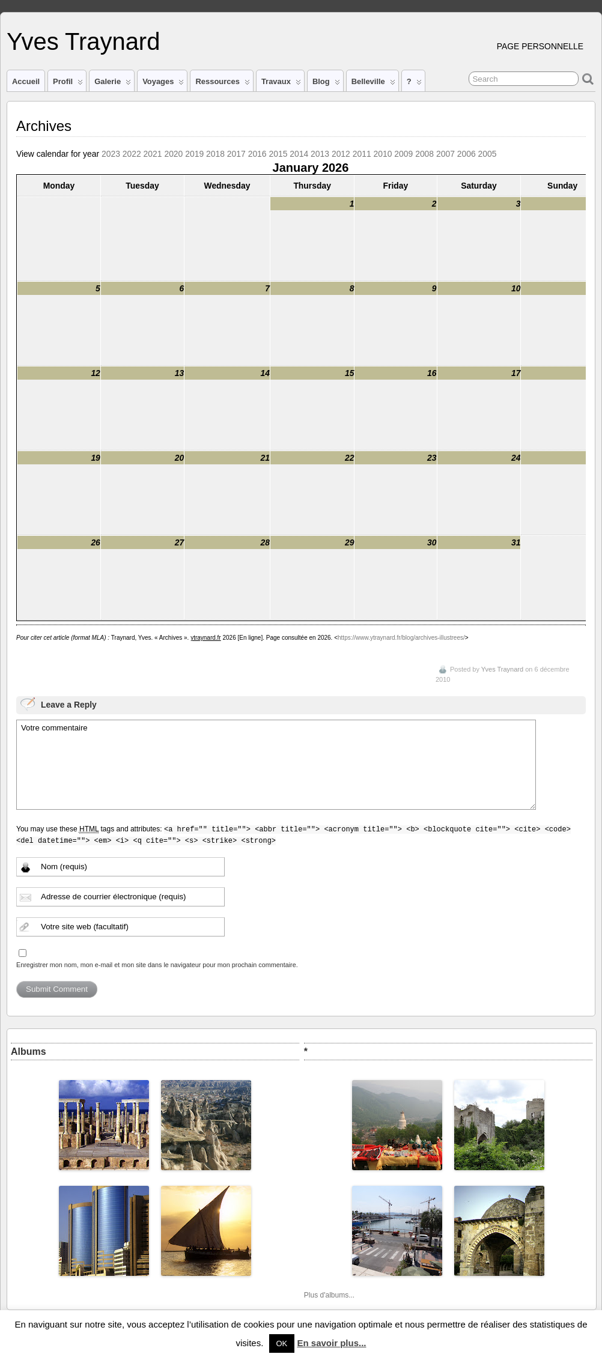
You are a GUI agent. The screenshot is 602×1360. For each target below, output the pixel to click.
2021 (153, 154)
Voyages (163, 84)
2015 (278, 154)
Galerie (112, 84)
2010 (383, 154)
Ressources (222, 84)
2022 (132, 154)
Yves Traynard (83, 41)
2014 (299, 154)
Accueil (26, 81)
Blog (326, 84)
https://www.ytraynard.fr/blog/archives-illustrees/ (401, 637)
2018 (215, 154)
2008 (424, 154)
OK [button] (282, 1343)
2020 (173, 154)
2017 (236, 154)
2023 (111, 154)
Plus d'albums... (329, 1295)
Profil (68, 84)
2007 (445, 154)
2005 (487, 154)
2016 (257, 154)
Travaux (281, 84)
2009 (403, 154)
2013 (320, 154)
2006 (466, 154)
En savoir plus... (331, 1343)
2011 (362, 154)
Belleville (373, 84)
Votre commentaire (276, 765)
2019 (194, 154)
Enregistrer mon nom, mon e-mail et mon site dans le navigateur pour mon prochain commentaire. (157, 964)
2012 (341, 154)
